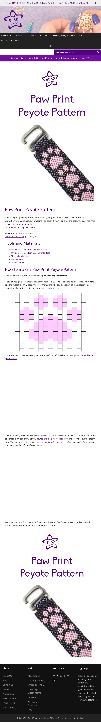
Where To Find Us (36, 684)
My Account (34, 675)
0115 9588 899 (18, 3)
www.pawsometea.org (15, 236)
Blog (5, 680)
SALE (80, 35)
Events (6, 689)
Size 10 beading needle (22, 256)
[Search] (98, 52)
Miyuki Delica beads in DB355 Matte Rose (30, 252)
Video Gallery (9, 698)
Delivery (32, 697)
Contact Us (8, 684)
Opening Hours (35, 680)
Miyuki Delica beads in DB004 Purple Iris (30, 249)
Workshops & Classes (10, 40)
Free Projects (9, 702)
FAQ (30, 709)
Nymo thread (17, 259)
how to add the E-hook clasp (50, 438)
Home (4, 35)
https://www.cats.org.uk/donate (20, 227)
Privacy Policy (9, 707)
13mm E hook (17, 262)
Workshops (8, 693)
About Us (7, 675)
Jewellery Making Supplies (64, 35)
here (95, 699)
